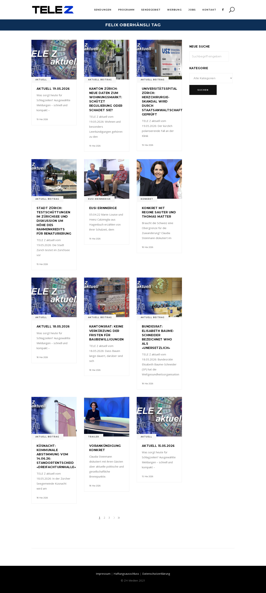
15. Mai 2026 (147, 476)
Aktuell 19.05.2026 (53, 88)
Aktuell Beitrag (100, 79)
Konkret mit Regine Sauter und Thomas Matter (159, 212)
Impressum (103, 573)
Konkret (147, 199)
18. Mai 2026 (147, 247)
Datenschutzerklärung (156, 573)
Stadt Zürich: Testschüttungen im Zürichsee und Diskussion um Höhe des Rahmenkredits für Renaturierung (54, 220)
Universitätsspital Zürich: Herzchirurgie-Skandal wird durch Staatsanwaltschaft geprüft (162, 101)
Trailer (93, 437)
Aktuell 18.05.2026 (53, 326)
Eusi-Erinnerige (99, 199)
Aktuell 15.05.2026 (158, 446)
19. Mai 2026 (42, 119)
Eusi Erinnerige (103, 208)
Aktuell (41, 79)
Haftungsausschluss (126, 573)
